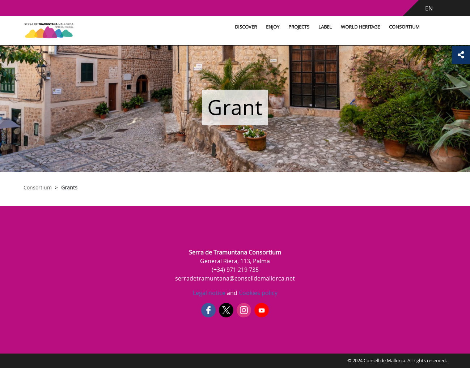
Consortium (404, 27)
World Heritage (360, 27)
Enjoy (272, 27)
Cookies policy (257, 293)
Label (325, 27)
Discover (246, 27)
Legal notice (209, 293)
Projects (298, 27)
